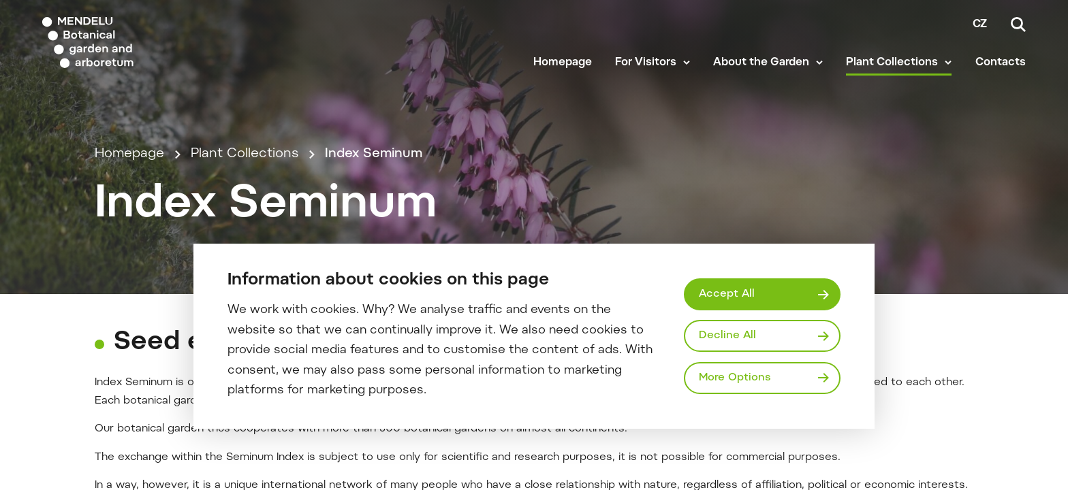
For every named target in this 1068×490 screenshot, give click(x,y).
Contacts (1000, 62)
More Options (735, 377)
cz (980, 24)
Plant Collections (892, 62)
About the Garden (761, 62)
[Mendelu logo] (122, 42)
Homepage (562, 62)
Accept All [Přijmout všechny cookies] (727, 294)
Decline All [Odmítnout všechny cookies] (727, 335)
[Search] (1018, 24)
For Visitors (645, 62)
